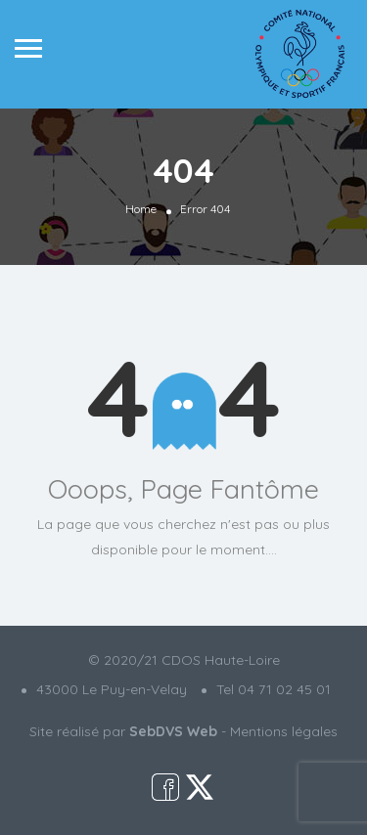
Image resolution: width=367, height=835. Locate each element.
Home (141, 208)
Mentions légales (284, 731)
